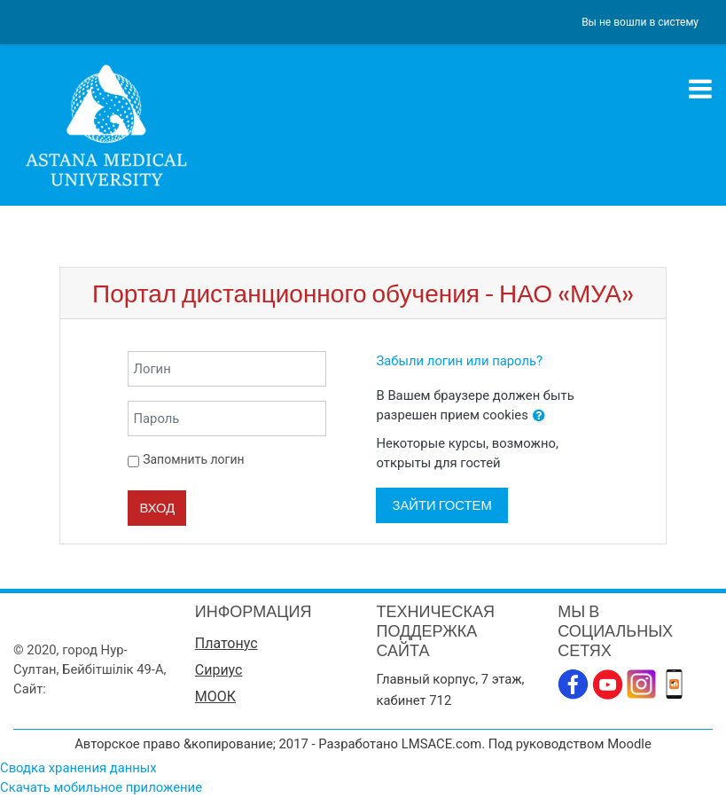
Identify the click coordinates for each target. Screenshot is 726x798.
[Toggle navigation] (700, 88)
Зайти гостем (441, 505)
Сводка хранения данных (78, 768)
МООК (215, 696)
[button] (539, 415)
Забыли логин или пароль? (459, 361)
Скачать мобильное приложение (101, 787)
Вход (157, 507)
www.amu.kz (87, 689)
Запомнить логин (193, 459)
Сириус (219, 669)
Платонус (226, 643)
